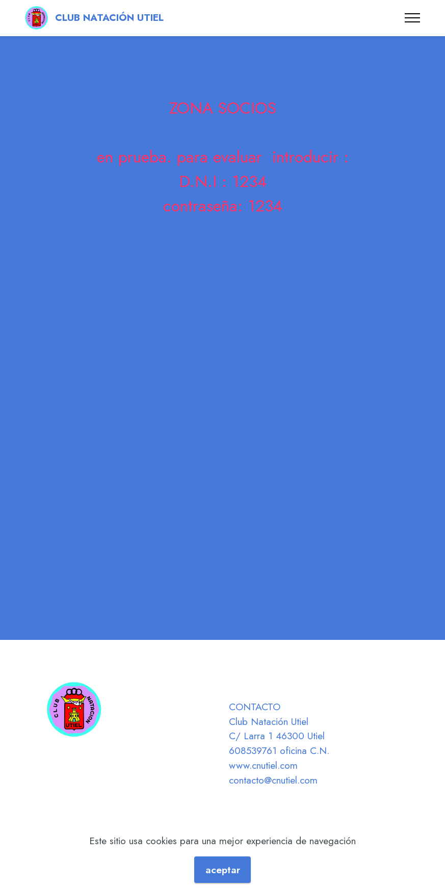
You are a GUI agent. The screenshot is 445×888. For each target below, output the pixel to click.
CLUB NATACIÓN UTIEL (111, 17)
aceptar (222, 870)
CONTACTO (254, 706)
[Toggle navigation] (413, 18)
